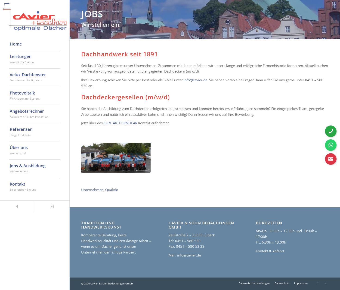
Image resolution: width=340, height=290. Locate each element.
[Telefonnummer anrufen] (331, 131)
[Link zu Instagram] (52, 206)
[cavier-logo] (35, 17)
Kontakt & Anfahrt (270, 251)
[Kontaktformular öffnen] (331, 159)
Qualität (111, 189)
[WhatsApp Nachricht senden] (331, 145)
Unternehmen (92, 189)
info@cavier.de (195, 80)
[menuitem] (34, 44)
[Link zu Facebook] (17, 206)
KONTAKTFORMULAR (120, 123)
